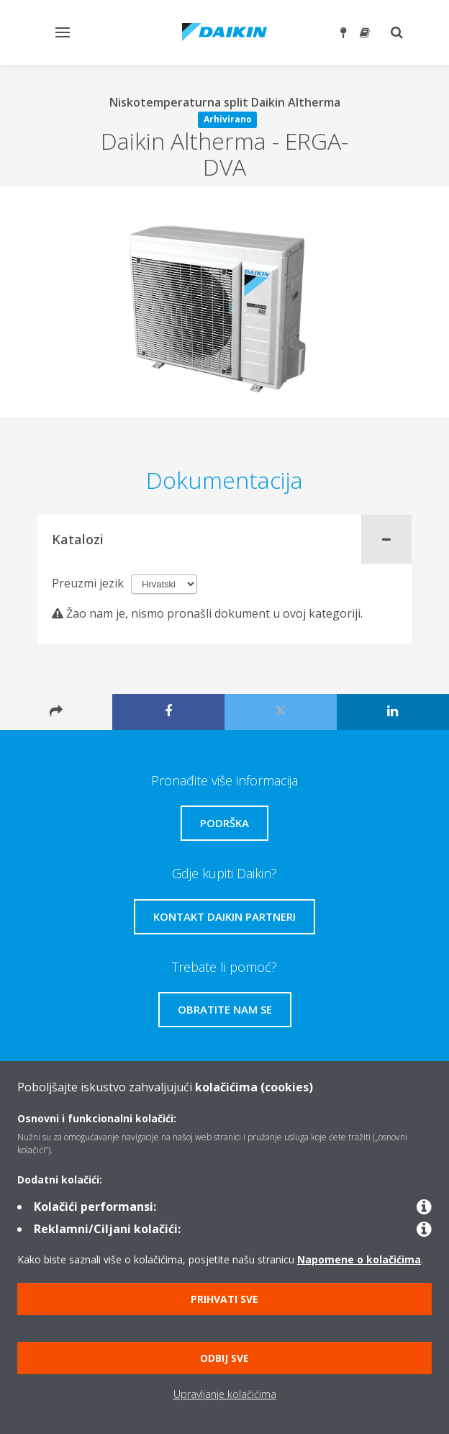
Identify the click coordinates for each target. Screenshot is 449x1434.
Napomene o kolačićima (359, 1259)
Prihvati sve (224, 1299)
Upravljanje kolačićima (224, 1394)
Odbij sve (224, 1358)
